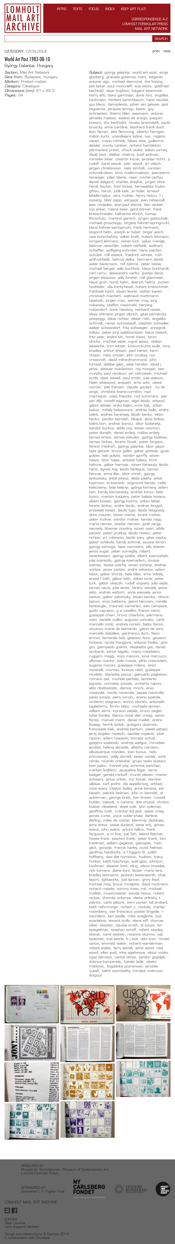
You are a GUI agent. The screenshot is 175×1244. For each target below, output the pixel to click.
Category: (13, 86)
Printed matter (33, 81)
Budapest (33, 77)
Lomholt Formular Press (145, 24)
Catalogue (36, 51)
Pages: (11, 95)
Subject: (96, 72)
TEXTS (77, 9)
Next (166, 51)
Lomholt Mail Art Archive (23, 18)
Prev (156, 51)
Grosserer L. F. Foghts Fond (42, 1191)
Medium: (12, 81)
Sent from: (14, 77)
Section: (11, 72)
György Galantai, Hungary (29, 65)
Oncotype (42, 1237)
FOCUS (94, 9)
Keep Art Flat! (133, 9)
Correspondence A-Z (150, 19)
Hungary (51, 77)
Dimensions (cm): (20, 90)
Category (14, 51)
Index (110, 9)
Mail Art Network (151, 29)
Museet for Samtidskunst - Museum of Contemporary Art (64, 1169)
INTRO (61, 9)
